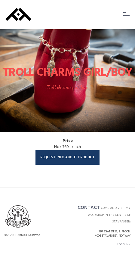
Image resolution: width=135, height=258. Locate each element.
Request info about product (67, 157)
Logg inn (123, 244)
